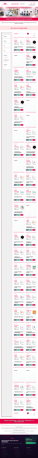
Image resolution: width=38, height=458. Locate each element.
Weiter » (34, 35)
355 (34, 33)
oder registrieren (32, 4)
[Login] (34, 3)
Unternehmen (22, 3)
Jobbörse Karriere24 (15, 3)
